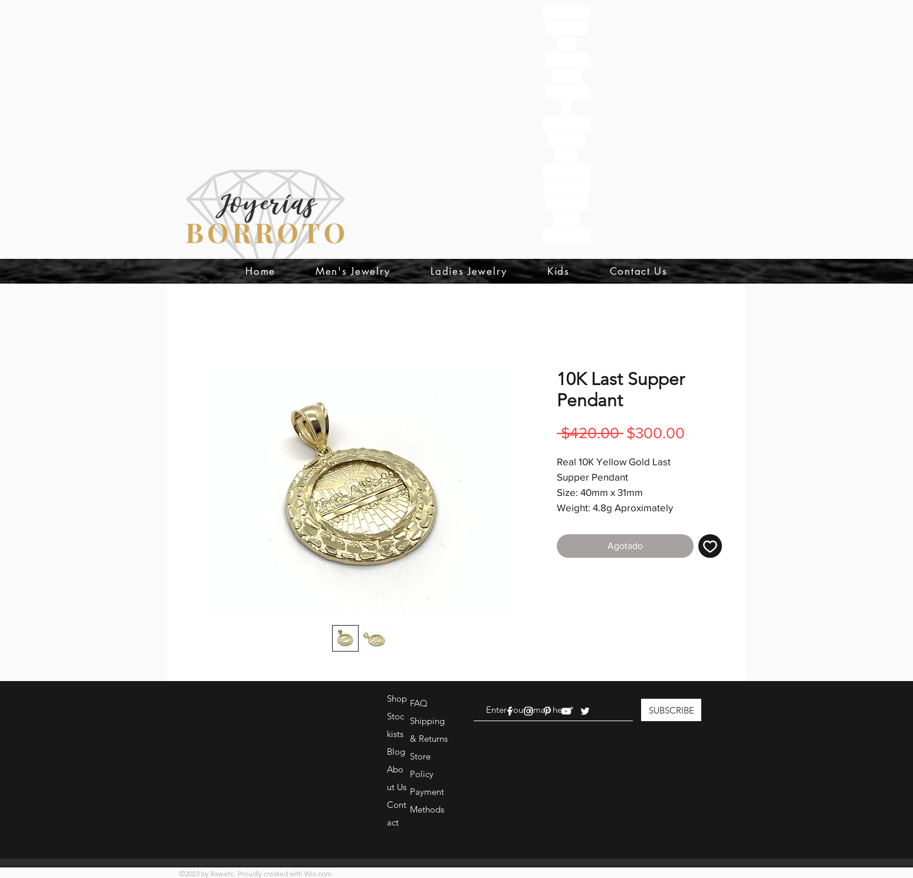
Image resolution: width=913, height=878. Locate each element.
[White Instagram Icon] (528, 711)
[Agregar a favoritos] (710, 546)
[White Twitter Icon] (585, 711)
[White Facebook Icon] (509, 711)
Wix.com (317, 873)
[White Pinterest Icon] (547, 711)
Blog (396, 751)
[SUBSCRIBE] (671, 710)
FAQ (419, 703)
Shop (397, 698)
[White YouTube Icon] (566, 711)
